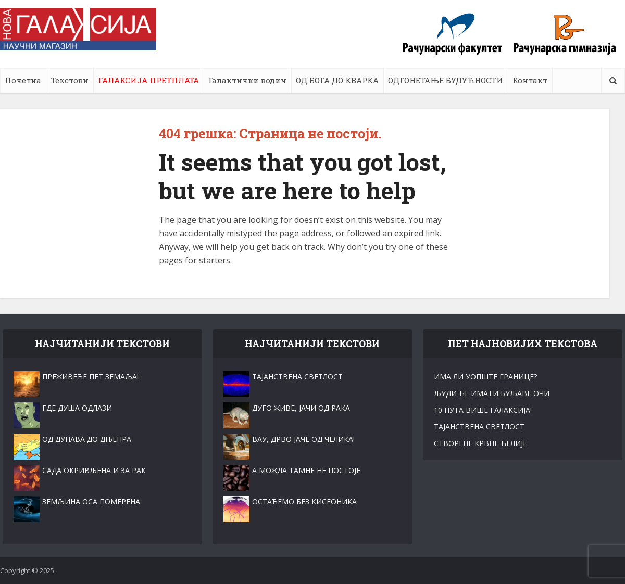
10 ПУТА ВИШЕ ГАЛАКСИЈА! (483, 410)
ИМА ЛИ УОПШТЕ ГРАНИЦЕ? (485, 377)
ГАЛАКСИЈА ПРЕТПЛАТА (148, 80)
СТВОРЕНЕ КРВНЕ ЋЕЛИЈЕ (480, 443)
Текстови (70, 80)
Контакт (529, 80)
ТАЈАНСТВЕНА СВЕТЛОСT (479, 426)
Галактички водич (247, 80)
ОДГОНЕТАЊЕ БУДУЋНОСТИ (445, 80)
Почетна (23, 80)
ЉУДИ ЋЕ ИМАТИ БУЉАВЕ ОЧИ (491, 393)
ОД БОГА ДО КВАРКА (337, 80)
